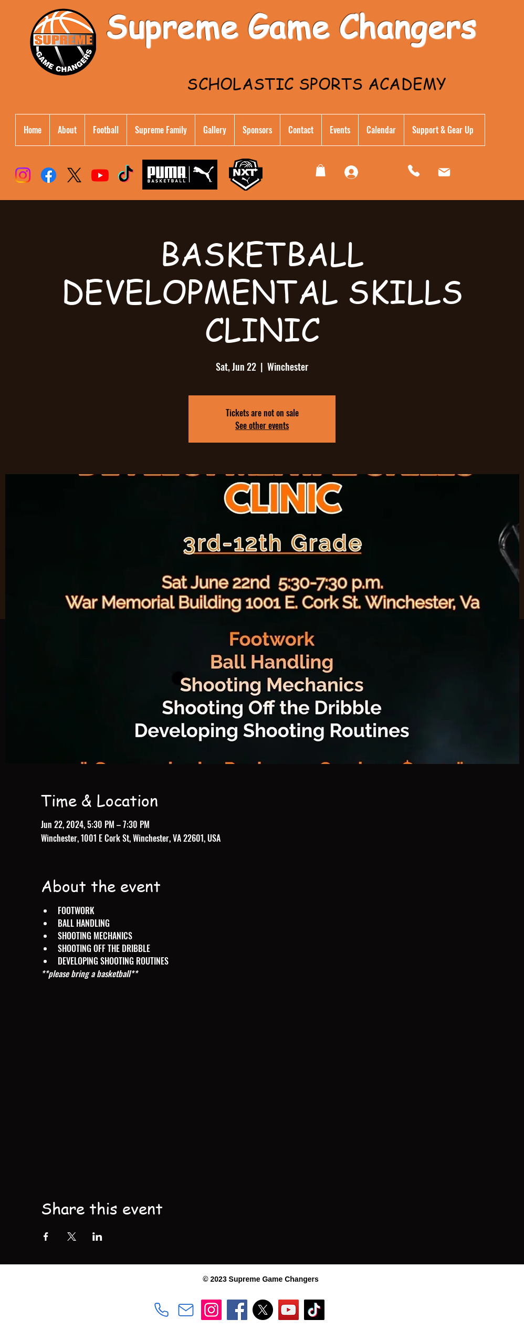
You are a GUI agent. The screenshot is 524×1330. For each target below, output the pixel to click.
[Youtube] (100, 175)
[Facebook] (48, 175)
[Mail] (444, 172)
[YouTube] (288, 1310)
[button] (161, 129)
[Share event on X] (72, 1236)
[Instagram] (23, 175)
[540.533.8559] (161, 1310)
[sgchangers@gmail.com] (185, 1310)
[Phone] (414, 170)
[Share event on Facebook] (46, 1236)
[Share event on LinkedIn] (97, 1236)
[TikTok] (126, 175)
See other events (262, 425)
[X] (74, 175)
